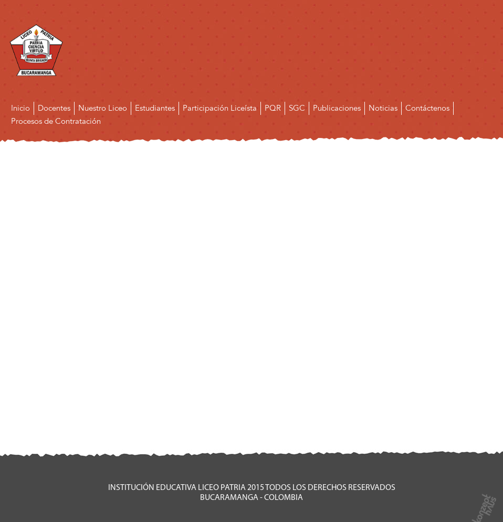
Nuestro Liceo (102, 108)
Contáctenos (427, 108)
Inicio (20, 108)
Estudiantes (155, 108)
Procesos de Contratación (56, 121)
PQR (273, 108)
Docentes (54, 108)
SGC (297, 108)
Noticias (383, 108)
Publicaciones (337, 108)
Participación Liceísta (220, 108)
